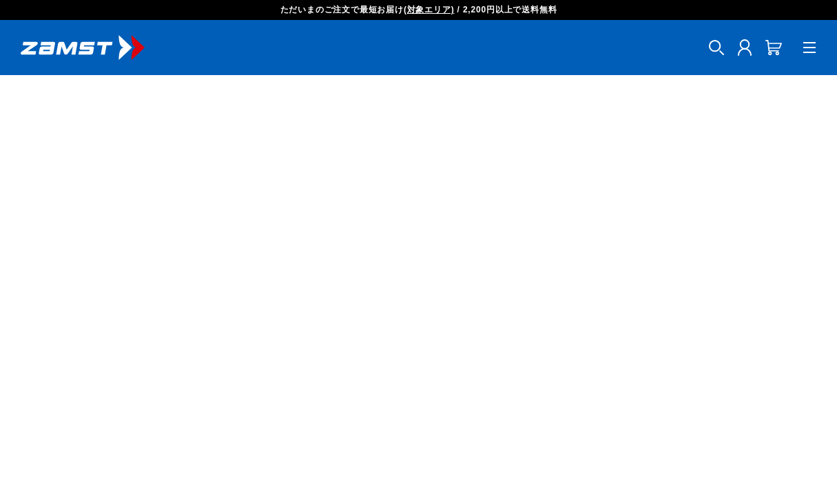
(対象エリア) (429, 9)
